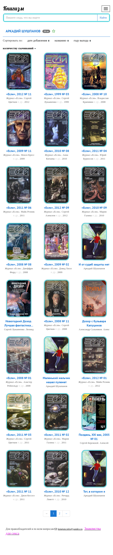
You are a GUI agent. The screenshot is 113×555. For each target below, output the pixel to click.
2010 (64, 158)
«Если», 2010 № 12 (56, 492)
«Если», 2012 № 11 (18, 94)
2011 (102, 158)
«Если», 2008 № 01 (18, 378)
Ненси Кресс (27, 155)
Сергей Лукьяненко (14, 329)
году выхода (82, 40)
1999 (66, 102)
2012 (26, 102)
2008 (103, 102)
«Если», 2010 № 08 (56, 151)
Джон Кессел (27, 495)
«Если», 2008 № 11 (56, 321)
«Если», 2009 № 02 (56, 264)
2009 (22, 158)
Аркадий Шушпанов (94, 268)
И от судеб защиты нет (94, 264)
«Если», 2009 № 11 (18, 151)
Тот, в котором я (94, 492)
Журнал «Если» (14, 98)
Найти (103, 17)
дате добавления (38, 40)
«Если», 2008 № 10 (94, 94)
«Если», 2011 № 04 (94, 151)
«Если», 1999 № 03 (56, 94)
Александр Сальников (90, 329)
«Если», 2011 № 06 (18, 208)
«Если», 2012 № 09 (56, 208)
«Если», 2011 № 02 (56, 435)
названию (62, 40)
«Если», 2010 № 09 (94, 208)
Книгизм (13, 8)
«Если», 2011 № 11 (18, 492)
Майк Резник (27, 211)
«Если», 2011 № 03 (18, 435)
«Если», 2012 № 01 (94, 378)
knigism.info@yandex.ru (69, 529)
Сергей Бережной (89, 443)
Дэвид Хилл (65, 268)
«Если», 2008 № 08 (18, 264)
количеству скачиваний (19, 48)
